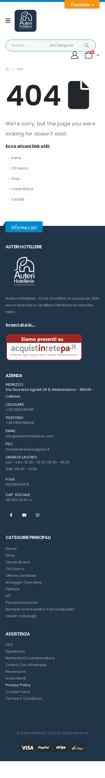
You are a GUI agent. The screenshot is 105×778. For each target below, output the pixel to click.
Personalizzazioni (22, 602)
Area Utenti (16, 678)
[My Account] (75, 55)
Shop (15, 178)
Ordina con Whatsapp (26, 664)
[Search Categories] (63, 45)
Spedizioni (15, 651)
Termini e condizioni (24, 698)
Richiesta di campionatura (30, 658)
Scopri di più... (20, 324)
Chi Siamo (19, 168)
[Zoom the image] (24, 257)
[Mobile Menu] (10, 21)
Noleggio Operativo (24, 582)
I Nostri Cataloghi (21, 616)
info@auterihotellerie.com (30, 436)
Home (16, 158)
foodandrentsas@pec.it (27, 449)
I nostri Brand (22, 189)
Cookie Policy (18, 691)
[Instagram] (37, 515)
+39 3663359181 (20, 409)
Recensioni (16, 671)
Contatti (17, 199)
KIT (8, 595)
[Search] (86, 45)
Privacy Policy (18, 685)
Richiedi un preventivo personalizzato (40, 609)
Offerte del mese (21, 575)
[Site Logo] (25, 21)
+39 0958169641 (20, 422)
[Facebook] (11, 515)
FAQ (9, 644)
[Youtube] (24, 515)
